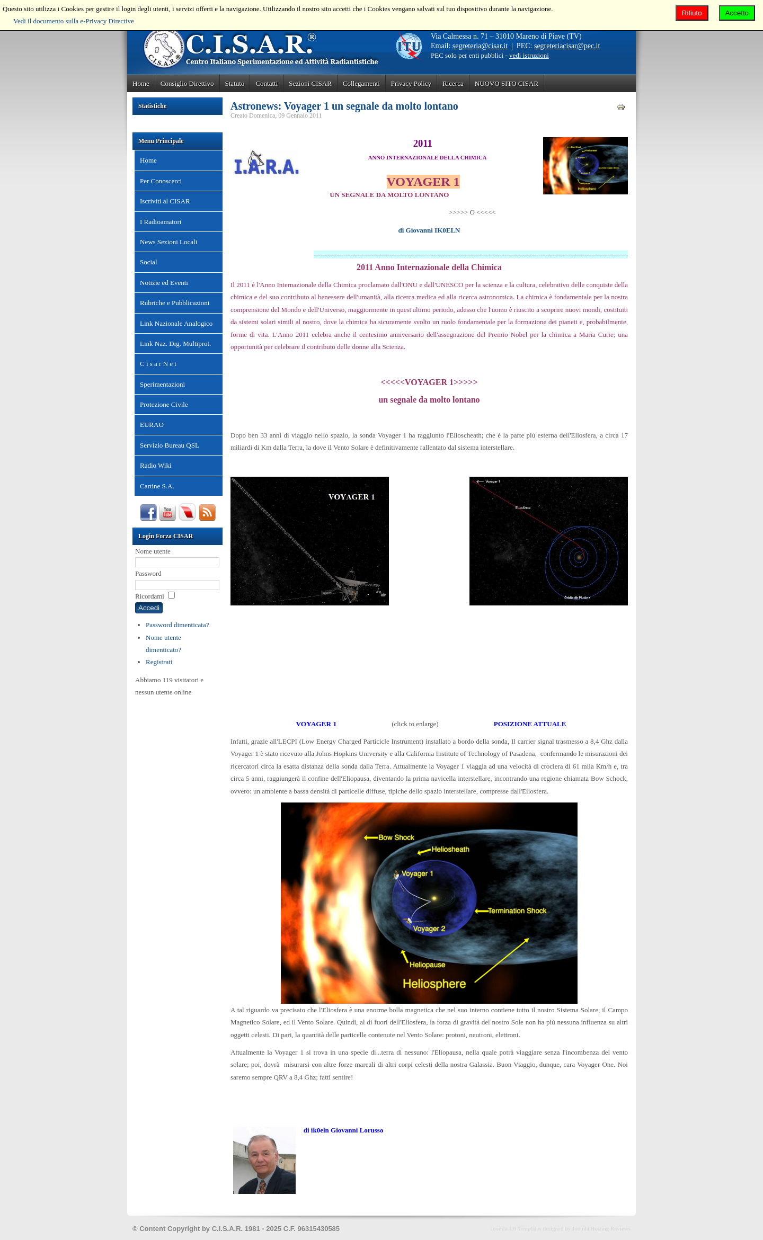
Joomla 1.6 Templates (516, 1228)
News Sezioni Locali (168, 242)
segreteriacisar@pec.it (567, 46)
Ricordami (149, 596)
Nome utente (153, 551)
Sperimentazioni (162, 384)
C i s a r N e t (158, 364)
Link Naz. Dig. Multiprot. (175, 343)
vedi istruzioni (529, 55)
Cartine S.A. (157, 486)
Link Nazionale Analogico (176, 323)
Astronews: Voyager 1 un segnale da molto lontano (344, 106)
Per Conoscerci (161, 181)
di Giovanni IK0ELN (429, 230)
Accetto (737, 13)
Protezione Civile (164, 404)
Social (148, 262)
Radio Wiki (156, 465)
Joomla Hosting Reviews (601, 1228)
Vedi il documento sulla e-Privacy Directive (73, 21)
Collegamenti (361, 83)
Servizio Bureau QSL (169, 445)
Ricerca (453, 83)
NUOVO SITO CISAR (506, 83)
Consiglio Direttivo (187, 83)
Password (148, 573)
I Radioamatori (160, 222)
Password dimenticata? (177, 625)
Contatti (266, 83)
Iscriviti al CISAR (165, 201)
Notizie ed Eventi (164, 283)
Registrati (159, 662)
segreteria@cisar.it (480, 46)
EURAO (152, 425)
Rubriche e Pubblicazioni (174, 303)
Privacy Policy (411, 83)
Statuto (235, 83)
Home (140, 83)
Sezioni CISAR (310, 83)
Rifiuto (692, 13)
